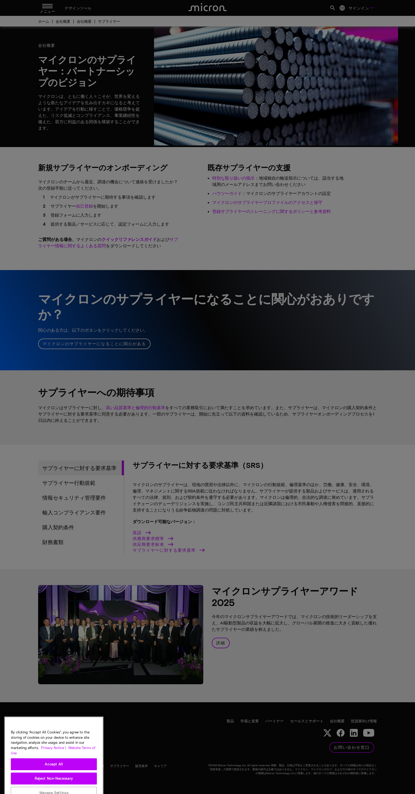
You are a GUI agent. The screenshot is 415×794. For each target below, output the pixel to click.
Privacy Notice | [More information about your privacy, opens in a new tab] (53, 776)
